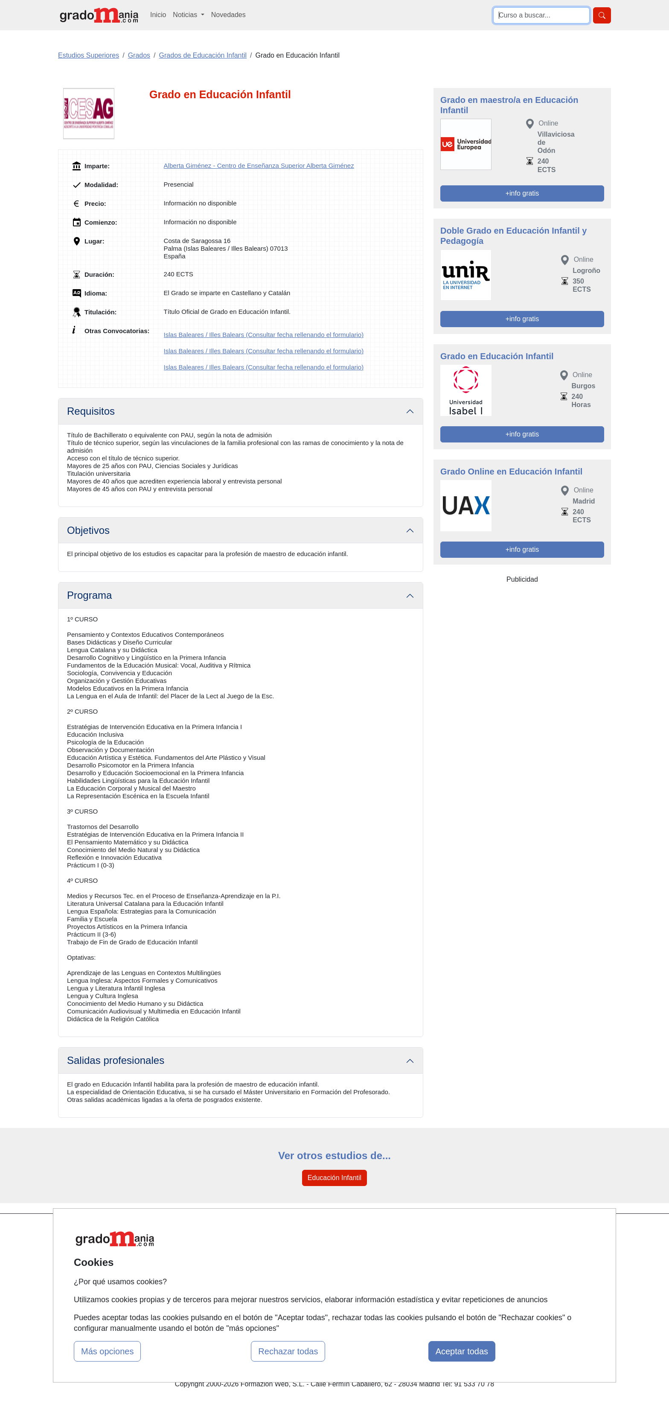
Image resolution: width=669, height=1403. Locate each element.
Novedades (228, 14)
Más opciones (107, 1351)
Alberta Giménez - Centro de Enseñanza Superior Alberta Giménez (259, 165)
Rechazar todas (288, 1351)
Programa (89, 595)
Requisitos (91, 411)
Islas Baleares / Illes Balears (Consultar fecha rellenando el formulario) (264, 334)
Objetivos (88, 530)
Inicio (158, 14)
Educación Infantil (334, 1177)
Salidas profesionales (115, 1060)
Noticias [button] (186, 14)
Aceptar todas (462, 1351)
